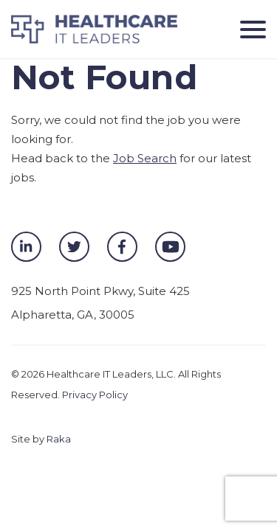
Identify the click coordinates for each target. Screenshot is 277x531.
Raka (59, 439)
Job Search (145, 158)
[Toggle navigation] (247, 29)
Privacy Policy (95, 394)
